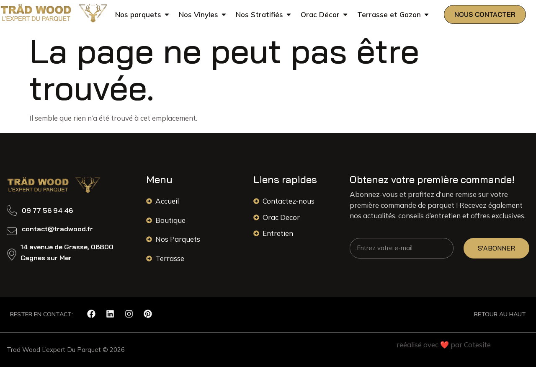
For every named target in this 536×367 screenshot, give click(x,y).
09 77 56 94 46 (47, 210)
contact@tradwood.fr (57, 229)
